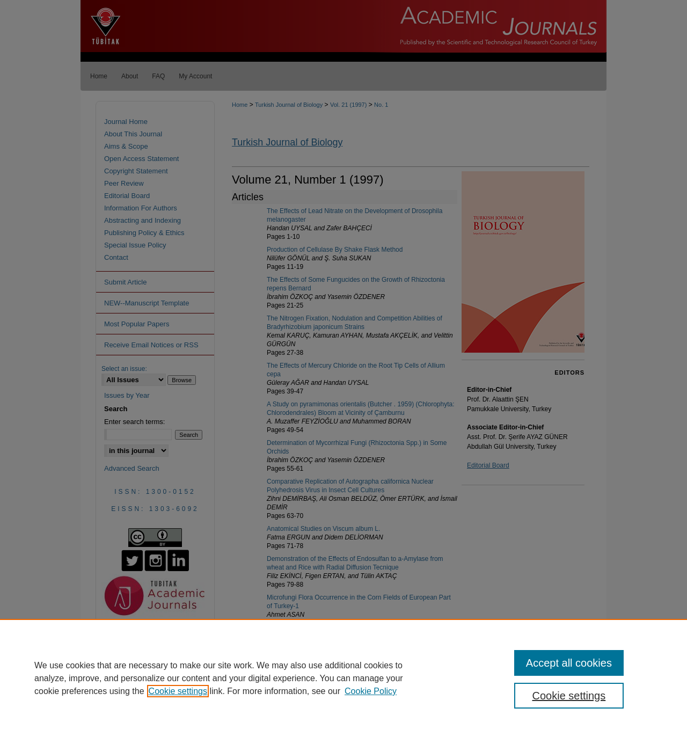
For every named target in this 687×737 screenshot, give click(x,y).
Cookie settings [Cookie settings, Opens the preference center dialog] (569, 696)
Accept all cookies (569, 663)
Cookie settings (178, 691)
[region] (343, 678)
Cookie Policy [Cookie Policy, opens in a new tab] (371, 691)
